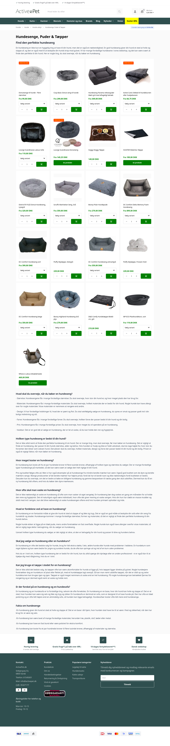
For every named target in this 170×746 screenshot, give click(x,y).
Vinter (120, 21)
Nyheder (109, 21)
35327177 (24, 685)
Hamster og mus (74, 21)
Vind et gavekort (51, 682)
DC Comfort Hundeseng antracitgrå (102, 262)
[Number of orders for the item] (27, 109)
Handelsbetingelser (52, 675)
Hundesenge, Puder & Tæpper (55, 27)
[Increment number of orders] (32, 109)
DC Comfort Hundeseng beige (30, 316)
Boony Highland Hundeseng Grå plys (66, 317)
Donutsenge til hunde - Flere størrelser (30, 94)
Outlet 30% (132, 21)
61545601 (27, 678)
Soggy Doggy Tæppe (96, 150)
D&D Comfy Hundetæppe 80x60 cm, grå (100, 317)
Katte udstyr (77, 675)
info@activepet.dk (28, 681)
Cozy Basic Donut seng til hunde (66, 93)
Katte (33, 21)
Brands (89, 21)
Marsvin (58, 21)
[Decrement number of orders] (22, 109)
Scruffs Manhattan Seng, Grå (65, 205)
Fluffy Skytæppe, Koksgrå (63, 262)
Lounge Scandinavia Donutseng (66, 150)
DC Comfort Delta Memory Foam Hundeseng (136, 206)
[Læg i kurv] (41, 109)
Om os (47, 671)
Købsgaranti (49, 691)
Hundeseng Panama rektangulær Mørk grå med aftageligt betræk (101, 94)
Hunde (22, 21)
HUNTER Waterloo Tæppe (133, 150)
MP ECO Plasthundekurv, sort (134, 316)
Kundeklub (49, 667)
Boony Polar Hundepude (97, 205)
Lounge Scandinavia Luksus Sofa (31, 150)
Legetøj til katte (79, 667)
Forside (18, 27)
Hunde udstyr (37, 27)
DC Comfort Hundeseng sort (30, 262)
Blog (98, 21)
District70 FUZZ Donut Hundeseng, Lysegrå (32, 206)
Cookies (47, 686)
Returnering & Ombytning (55, 679)
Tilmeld (127, 685)
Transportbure (78, 679)
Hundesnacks (78, 671)
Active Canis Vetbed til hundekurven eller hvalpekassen (137, 94)
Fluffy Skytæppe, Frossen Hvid (134, 262)
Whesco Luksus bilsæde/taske (30, 374)
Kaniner (45, 21)
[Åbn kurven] (142, 11)
